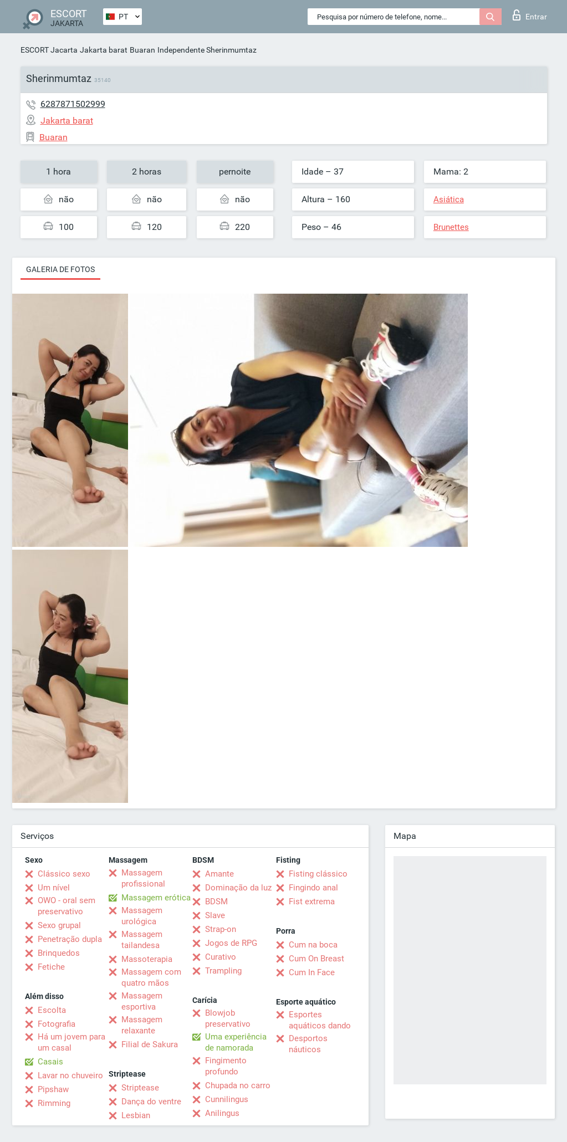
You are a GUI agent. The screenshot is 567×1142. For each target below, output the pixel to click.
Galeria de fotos (60, 269)
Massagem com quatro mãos (151, 977)
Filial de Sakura (149, 1044)
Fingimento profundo (226, 1066)
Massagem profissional (143, 878)
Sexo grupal (59, 925)
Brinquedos (59, 953)
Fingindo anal (313, 888)
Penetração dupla (70, 939)
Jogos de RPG (231, 943)
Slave (215, 915)
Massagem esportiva (141, 1001)
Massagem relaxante (141, 1025)
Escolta (52, 1010)
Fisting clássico (318, 874)
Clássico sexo (64, 874)
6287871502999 (72, 104)
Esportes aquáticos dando (320, 1020)
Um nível (54, 888)
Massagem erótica (156, 898)
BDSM (216, 902)
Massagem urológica (141, 915)
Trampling (223, 971)
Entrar (530, 15)
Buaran (142, 49)
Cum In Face (312, 972)
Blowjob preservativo (228, 1018)
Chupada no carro (237, 1085)
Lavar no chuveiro (70, 1075)
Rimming (54, 1103)
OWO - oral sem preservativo (66, 905)
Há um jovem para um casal (71, 1042)
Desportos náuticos (308, 1043)
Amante (219, 874)
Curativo (220, 957)
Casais (50, 1062)
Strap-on (220, 929)
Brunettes (451, 227)
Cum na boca (313, 945)
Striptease (140, 1088)
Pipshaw (53, 1089)
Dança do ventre (151, 1102)
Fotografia (56, 1024)
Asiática (448, 199)
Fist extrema (312, 902)
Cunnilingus (226, 1099)
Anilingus (222, 1113)
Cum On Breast (316, 959)
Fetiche (51, 967)
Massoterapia (146, 959)
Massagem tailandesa (141, 939)
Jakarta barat (103, 49)
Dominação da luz (238, 888)
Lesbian (135, 1115)
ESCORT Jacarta (49, 49)
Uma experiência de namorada (236, 1042)
